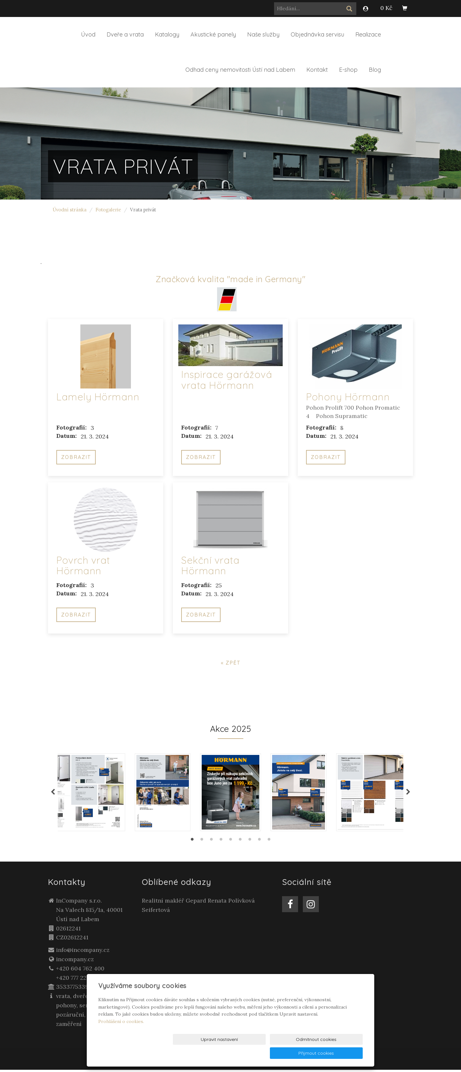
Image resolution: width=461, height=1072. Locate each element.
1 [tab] (192, 843)
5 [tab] (230, 843)
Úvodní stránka (69, 210)
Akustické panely (213, 34)
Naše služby (263, 34)
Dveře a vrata (125, 34)
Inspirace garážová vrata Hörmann (226, 379)
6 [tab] (240, 843)
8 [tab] (259, 843)
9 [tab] (269, 843)
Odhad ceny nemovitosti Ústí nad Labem (240, 69)
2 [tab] (201, 843)
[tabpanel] (230, 793)
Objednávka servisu (317, 34)
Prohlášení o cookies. (121, 1035)
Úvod (88, 34)
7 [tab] (250, 843)
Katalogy (167, 34)
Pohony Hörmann (348, 396)
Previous (53, 793)
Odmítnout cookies (285, 1053)
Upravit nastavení (232, 1053)
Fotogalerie (108, 210)
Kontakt (317, 69)
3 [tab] (211, 843)
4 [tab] (221, 843)
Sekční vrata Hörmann (210, 565)
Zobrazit (76, 457)
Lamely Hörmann (97, 396)
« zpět (230, 662)
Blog (375, 69)
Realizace (368, 34)
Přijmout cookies (338, 1053)
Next (408, 793)
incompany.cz (75, 961)
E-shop (348, 69)
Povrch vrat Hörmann (83, 565)
